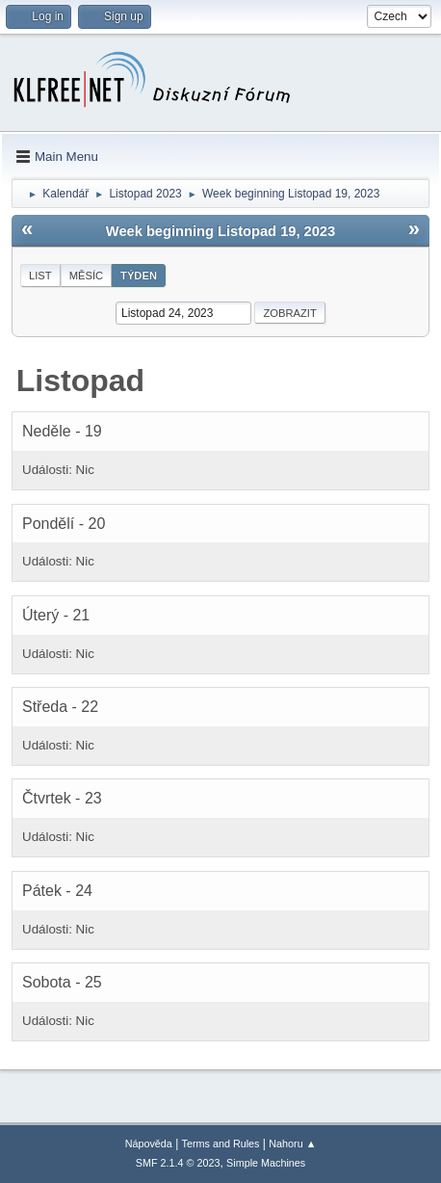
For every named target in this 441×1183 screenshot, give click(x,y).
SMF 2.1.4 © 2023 (178, 1163)
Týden (138, 275)
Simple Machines (265, 1163)
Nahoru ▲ (292, 1143)
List (40, 275)
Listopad (80, 380)
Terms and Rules (221, 1143)
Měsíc (86, 275)
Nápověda (148, 1143)
